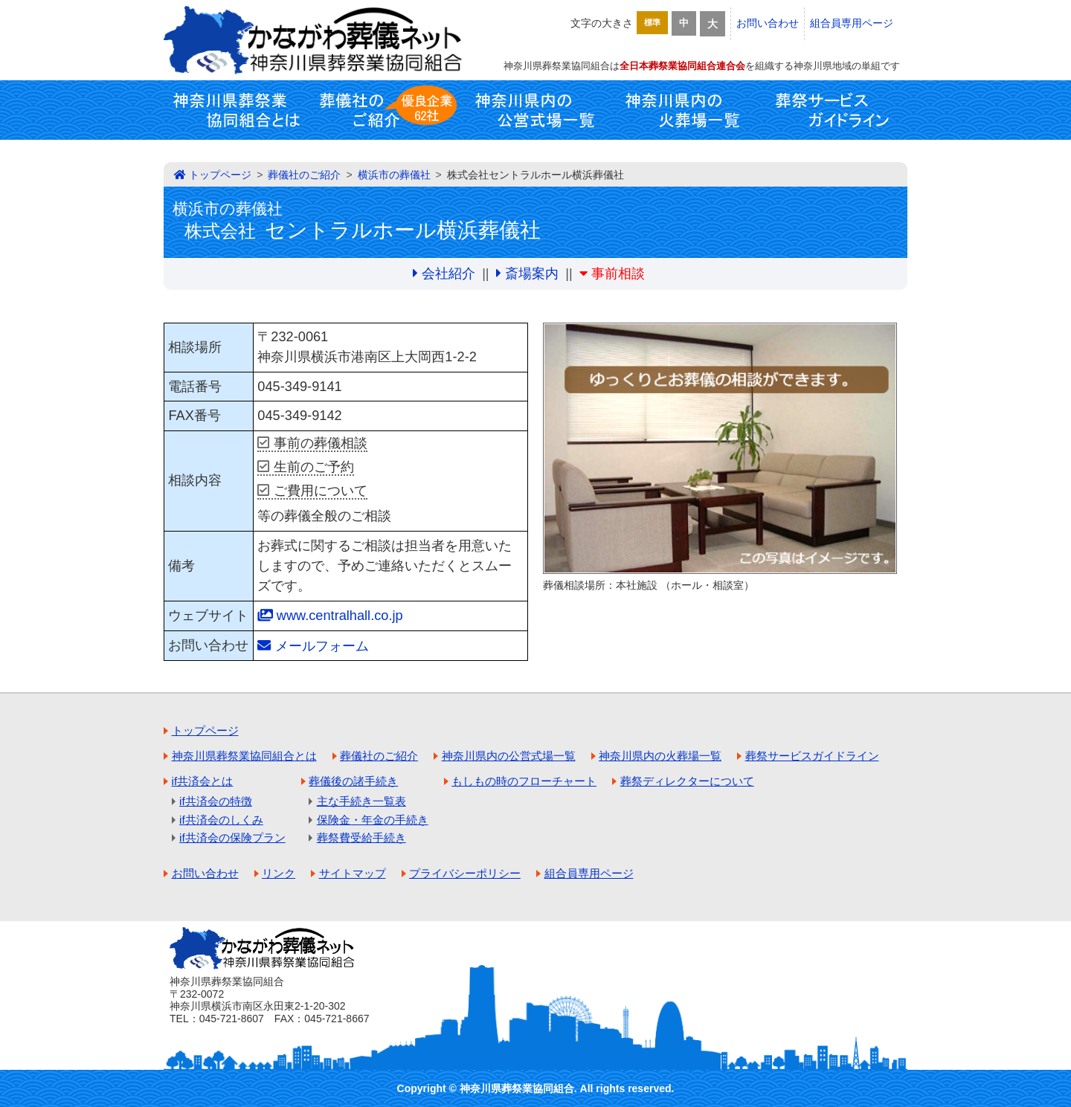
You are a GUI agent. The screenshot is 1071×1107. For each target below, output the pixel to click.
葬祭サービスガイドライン (833, 110)
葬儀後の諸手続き (353, 781)
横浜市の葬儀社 (394, 175)
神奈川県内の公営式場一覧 (535, 110)
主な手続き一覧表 (361, 801)
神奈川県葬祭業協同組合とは (238, 110)
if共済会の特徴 (215, 801)
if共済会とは (203, 781)
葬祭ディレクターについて (687, 781)
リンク (278, 873)
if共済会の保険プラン (232, 837)
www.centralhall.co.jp (340, 615)
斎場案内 (532, 273)
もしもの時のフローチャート (523, 781)
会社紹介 (448, 273)
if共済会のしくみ (221, 819)
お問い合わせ (767, 23)
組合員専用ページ (851, 23)
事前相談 (618, 273)
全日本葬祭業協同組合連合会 (682, 65)
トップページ (220, 175)
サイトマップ (352, 873)
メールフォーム (322, 646)
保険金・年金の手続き (372, 819)
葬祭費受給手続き (361, 837)
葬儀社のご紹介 (386, 110)
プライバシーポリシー (465, 873)
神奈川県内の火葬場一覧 (684, 110)
